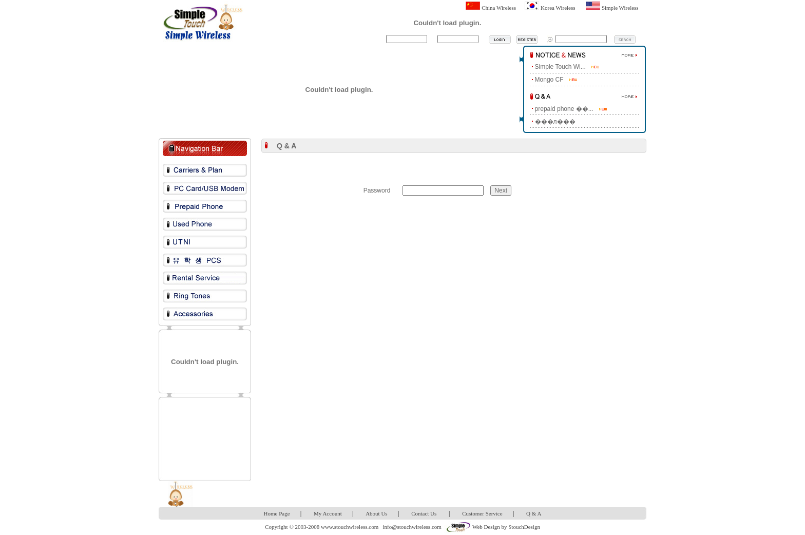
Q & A (533, 513)
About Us (376, 513)
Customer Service (482, 513)
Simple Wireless (620, 8)
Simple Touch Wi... (560, 66)
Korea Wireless (558, 8)
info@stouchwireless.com (412, 527)
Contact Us (423, 513)
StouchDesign (524, 527)
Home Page (277, 513)
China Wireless (499, 8)
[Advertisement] (205, 439)
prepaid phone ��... (564, 108)
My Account (328, 513)
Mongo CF (549, 79)
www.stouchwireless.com (349, 527)
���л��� (555, 121)
